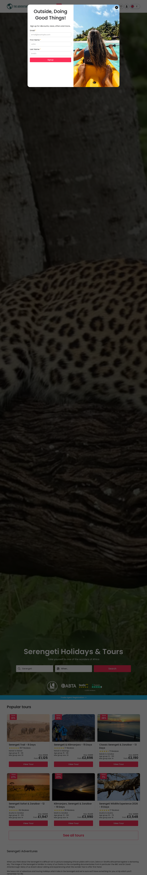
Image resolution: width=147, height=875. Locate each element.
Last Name (35, 49)
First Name (35, 40)
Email (33, 30)
